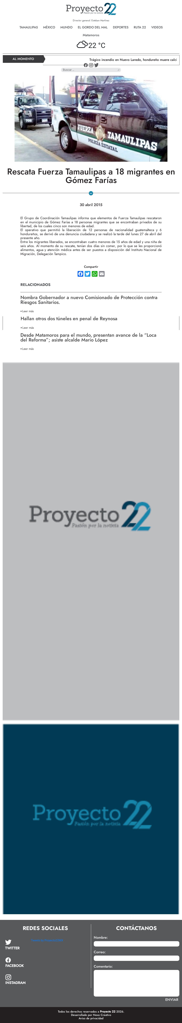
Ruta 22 (140, 27)
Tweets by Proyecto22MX (47, 940)
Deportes (120, 27)
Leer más (28, 311)
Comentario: (103, 967)
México (49, 27)
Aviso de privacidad (91, 1018)
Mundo (66, 27)
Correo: (100, 952)
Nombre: (101, 938)
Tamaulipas (29, 27)
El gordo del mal (93, 27)
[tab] (15, 945)
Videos (157, 27)
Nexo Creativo (102, 1015)
